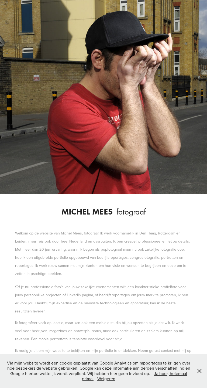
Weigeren (106, 379)
